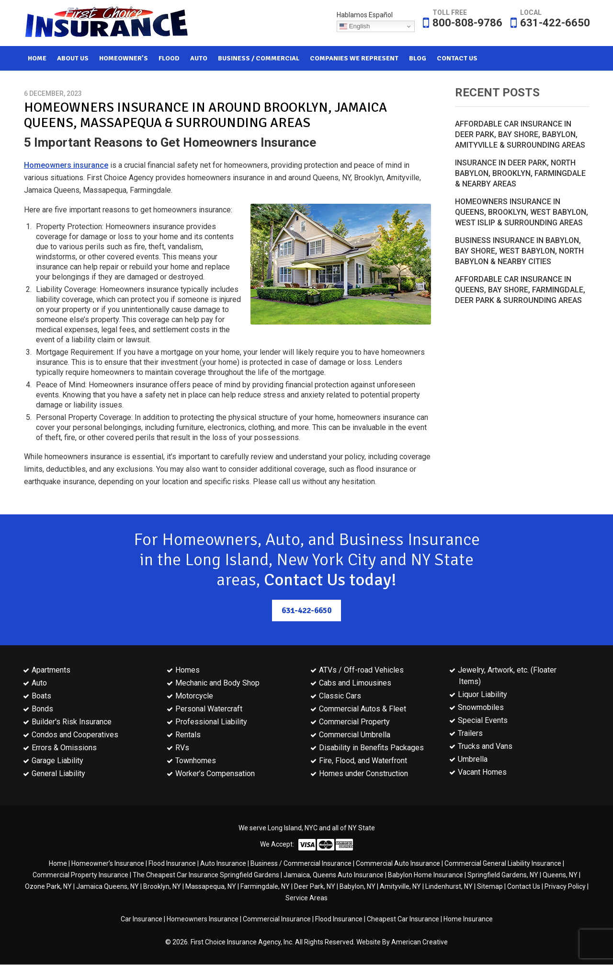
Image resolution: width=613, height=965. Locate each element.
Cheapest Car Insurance (403, 919)
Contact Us (523, 887)
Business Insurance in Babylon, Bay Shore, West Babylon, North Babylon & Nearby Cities (519, 251)
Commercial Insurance (277, 919)
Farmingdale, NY (265, 887)
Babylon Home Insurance (425, 875)
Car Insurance (141, 919)
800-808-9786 (467, 23)
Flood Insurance (172, 864)
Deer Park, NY (314, 887)
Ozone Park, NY (48, 887)
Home (58, 864)
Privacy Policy (565, 887)
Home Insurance (468, 919)
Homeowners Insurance (202, 919)
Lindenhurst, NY (449, 887)
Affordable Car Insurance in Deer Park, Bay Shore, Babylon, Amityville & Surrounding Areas (520, 134)
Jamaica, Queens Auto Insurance (334, 875)
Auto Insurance (223, 864)
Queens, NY (560, 875)
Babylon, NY (357, 887)
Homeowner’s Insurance (107, 864)
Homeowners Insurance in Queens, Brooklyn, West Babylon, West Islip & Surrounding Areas (521, 212)
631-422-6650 (555, 23)
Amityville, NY (400, 887)
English (355, 26)
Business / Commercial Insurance (301, 864)
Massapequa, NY (210, 887)
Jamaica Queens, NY (107, 887)
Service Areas (306, 898)
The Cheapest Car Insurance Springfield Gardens (206, 875)
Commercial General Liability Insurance (502, 864)
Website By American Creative (402, 942)
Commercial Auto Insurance (398, 864)
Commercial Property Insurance (80, 875)
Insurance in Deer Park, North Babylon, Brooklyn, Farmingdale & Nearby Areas (520, 173)
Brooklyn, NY (162, 887)
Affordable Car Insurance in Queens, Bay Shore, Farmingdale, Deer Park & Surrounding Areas (520, 290)
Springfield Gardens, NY (502, 875)
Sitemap (490, 887)
